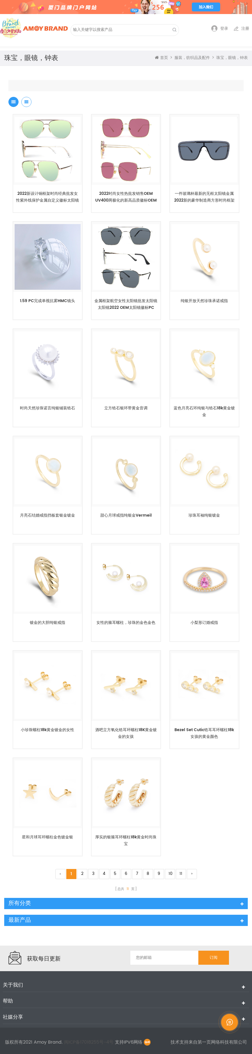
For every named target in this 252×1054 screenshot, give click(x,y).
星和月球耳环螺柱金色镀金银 (47, 837)
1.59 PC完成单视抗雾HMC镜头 (47, 301)
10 (170, 873)
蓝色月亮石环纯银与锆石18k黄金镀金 (204, 411)
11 (181, 873)
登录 (219, 28)
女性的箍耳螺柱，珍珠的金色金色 (125, 622)
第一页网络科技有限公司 (222, 1042)
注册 (241, 28)
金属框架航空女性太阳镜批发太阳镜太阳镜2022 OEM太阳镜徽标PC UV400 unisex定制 (125, 304)
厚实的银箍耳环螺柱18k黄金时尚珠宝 (125, 840)
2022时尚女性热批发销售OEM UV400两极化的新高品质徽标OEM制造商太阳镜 (126, 197)
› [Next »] (191, 873)
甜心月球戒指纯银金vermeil (126, 515)
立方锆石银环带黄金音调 (125, 408)
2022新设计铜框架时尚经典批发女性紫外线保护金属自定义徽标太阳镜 (47, 197)
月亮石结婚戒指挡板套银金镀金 (47, 515)
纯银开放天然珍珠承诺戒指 (204, 301)
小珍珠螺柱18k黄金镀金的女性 (47, 730)
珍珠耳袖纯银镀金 (204, 515)
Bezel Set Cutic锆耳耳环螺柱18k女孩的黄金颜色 (204, 733)
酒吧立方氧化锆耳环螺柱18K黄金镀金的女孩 (126, 733)
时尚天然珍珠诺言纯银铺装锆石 (47, 408)
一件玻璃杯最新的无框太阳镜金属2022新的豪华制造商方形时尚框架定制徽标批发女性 (204, 197)
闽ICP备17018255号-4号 (89, 1042)
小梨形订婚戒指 (204, 622)
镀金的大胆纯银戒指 (47, 622)
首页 (161, 58)
